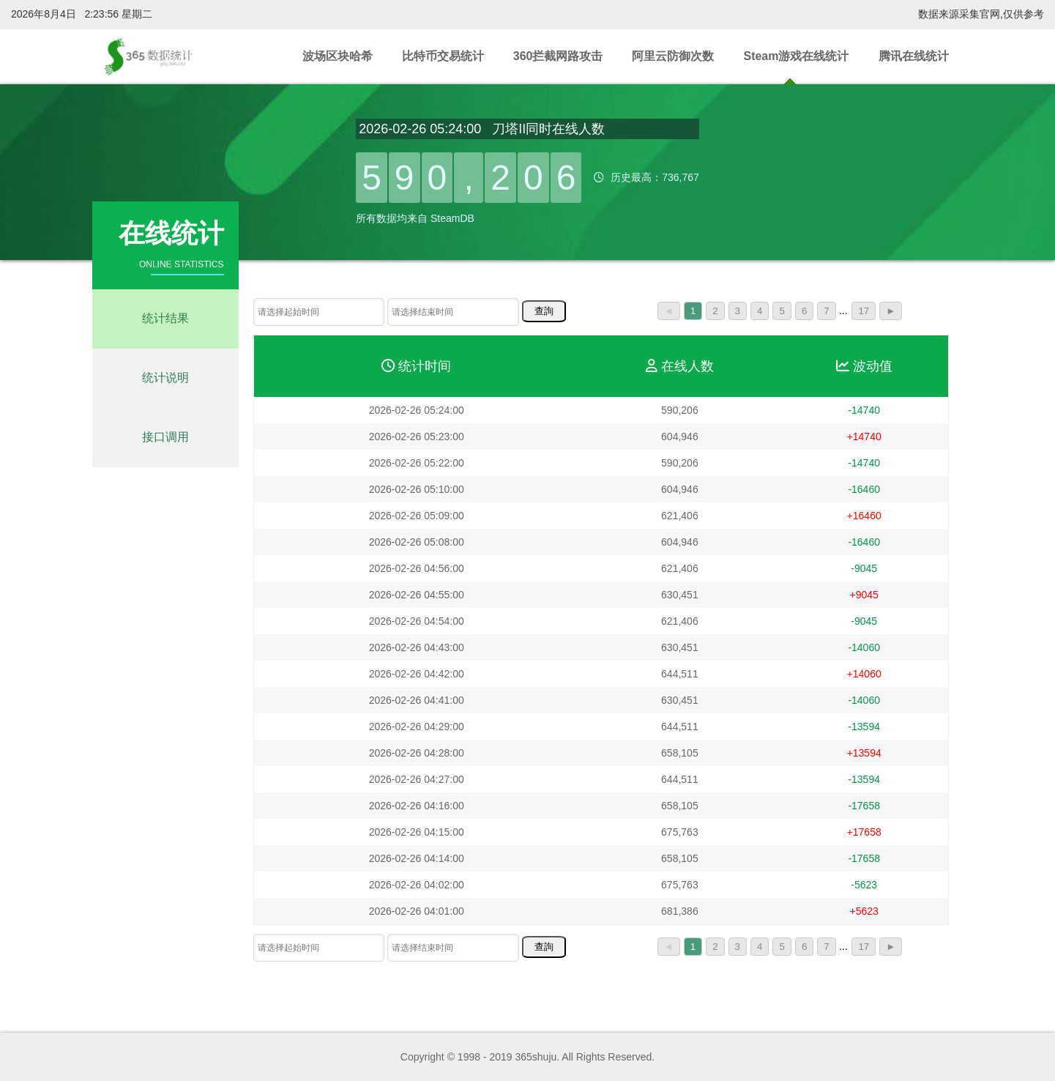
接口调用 (165, 437)
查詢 (543, 310)
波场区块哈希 (337, 56)
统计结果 (165, 318)
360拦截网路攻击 (558, 56)
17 (863, 310)
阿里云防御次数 (673, 56)
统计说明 (165, 377)
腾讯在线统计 (914, 56)
